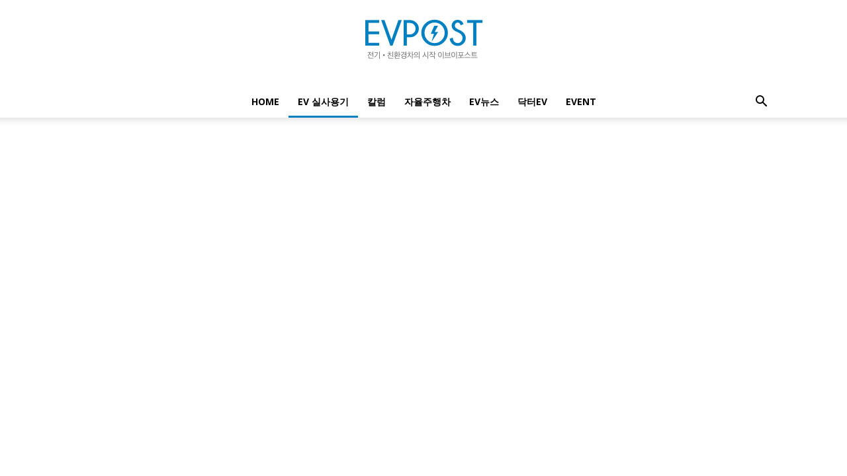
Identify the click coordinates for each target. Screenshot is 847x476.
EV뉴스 (484, 101)
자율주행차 (427, 101)
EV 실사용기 (323, 101)
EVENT (581, 101)
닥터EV (532, 101)
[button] (761, 103)
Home (265, 101)
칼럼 (376, 101)
